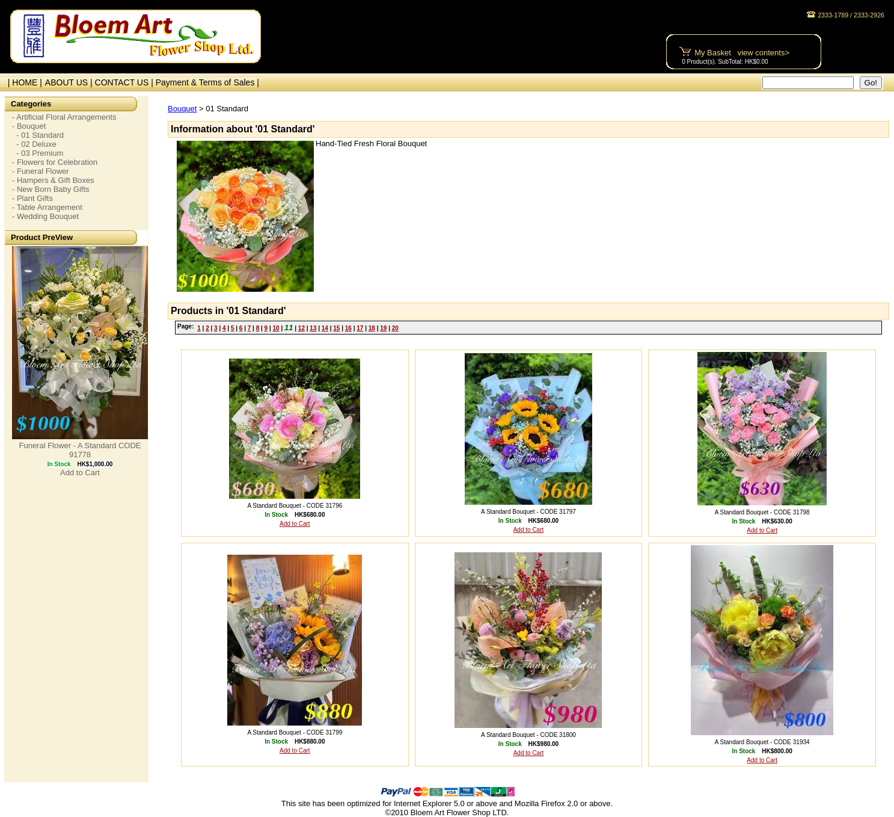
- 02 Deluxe (34, 144)
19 (383, 328)
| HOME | (22, 82)
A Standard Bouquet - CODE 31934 (762, 742)
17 (360, 328)
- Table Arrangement (47, 207)
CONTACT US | (125, 82)
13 (313, 328)
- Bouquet (29, 126)
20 (395, 328)
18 (372, 328)
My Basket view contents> (741, 52)
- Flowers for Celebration (54, 162)
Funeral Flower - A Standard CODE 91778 (80, 450)
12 (301, 328)
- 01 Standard (38, 135)
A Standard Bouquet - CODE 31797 (528, 511)
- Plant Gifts (32, 198)
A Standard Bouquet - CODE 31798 (762, 512)
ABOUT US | (70, 82)
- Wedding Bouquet (45, 216)
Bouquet (182, 108)
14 (325, 328)
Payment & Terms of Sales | (207, 82)
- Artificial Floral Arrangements (64, 117)
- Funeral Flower (40, 171)
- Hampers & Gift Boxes (53, 180)
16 (348, 328)
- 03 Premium (37, 153)
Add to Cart (80, 472)
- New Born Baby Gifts (51, 189)
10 (276, 328)
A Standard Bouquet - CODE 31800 (528, 735)
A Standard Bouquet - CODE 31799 (294, 732)
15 (336, 328)
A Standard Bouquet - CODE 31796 (294, 505)
